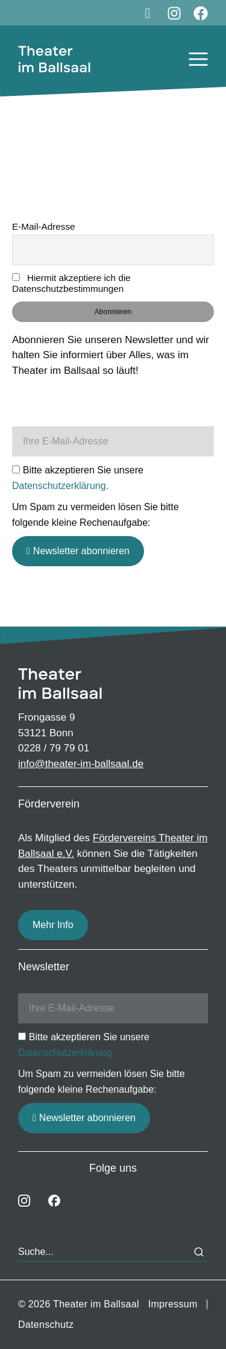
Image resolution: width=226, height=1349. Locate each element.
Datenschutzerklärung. (60, 486)
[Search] (199, 1252)
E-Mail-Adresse (43, 226)
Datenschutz (46, 1324)
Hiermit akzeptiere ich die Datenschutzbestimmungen (71, 283)
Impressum (173, 1304)
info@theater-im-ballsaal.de (80, 763)
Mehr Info (53, 925)
